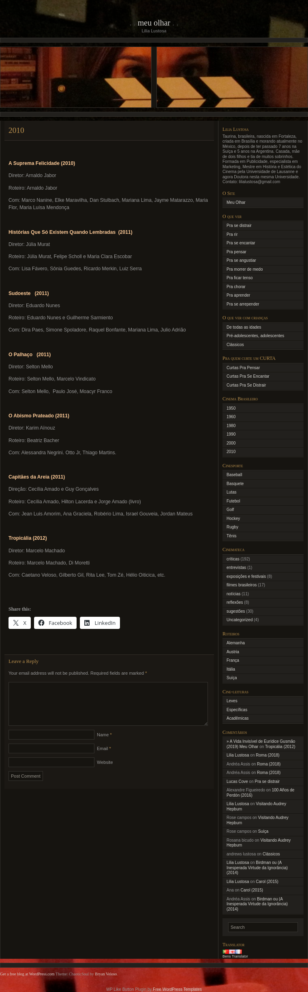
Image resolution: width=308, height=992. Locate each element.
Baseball (234, 474)
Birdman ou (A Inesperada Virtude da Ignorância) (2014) (257, 867)
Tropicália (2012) (280, 746)
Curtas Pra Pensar (243, 368)
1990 (231, 434)
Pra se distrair (239, 225)
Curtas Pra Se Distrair (246, 385)
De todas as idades (244, 327)
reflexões (235, 602)
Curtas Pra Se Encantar (248, 376)
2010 (231, 451)
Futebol (233, 501)
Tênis (231, 536)
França (233, 660)
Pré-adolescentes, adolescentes (255, 336)
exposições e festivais (246, 576)
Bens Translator (235, 956)
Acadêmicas (237, 718)
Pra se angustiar (241, 260)
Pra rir (232, 234)
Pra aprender (238, 295)
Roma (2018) (267, 755)
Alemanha (236, 643)
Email (104, 758)
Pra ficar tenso (239, 278)
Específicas (237, 710)
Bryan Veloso (106, 974)
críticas (233, 559)
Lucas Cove (237, 781)
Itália (231, 669)
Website (105, 772)
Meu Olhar (154, 22)
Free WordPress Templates (177, 989)
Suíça (232, 678)
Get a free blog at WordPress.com (27, 974)
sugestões (236, 611)
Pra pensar (236, 252)
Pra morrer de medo (245, 269)
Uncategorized (239, 620)
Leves (232, 701)
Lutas (231, 492)
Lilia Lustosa (238, 755)
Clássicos (235, 344)
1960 (231, 417)
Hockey (233, 518)
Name (104, 744)
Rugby (232, 527)
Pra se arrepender (243, 304)
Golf (230, 509)
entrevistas (236, 567)
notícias (233, 594)
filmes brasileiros (242, 585)
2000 (231, 443)
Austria (233, 652)
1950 (231, 408)
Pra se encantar (241, 243)
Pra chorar (236, 286)
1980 (231, 425)
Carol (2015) (267, 881)
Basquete (235, 483)
